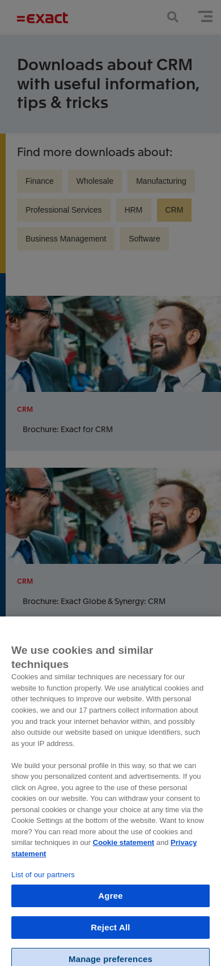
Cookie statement (123, 847)
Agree (110, 900)
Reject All (110, 932)
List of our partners (43, 880)
